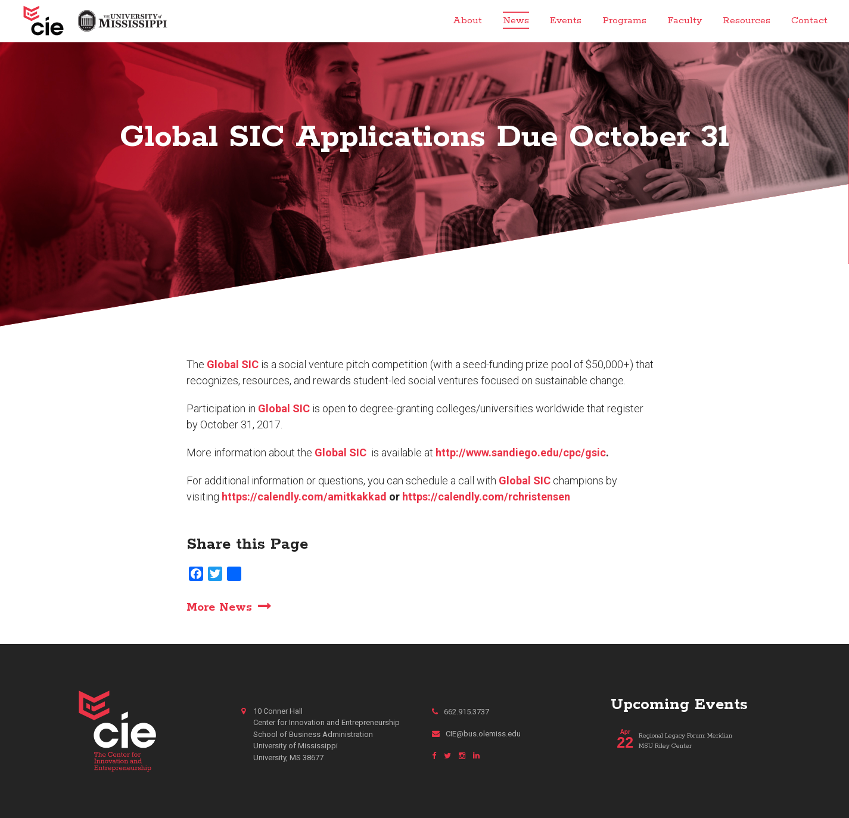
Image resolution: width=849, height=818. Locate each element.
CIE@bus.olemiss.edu (476, 733)
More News (219, 607)
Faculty (684, 20)
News (516, 20)
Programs (624, 20)
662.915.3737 (460, 711)
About (467, 20)
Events (565, 20)
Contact (809, 20)
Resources (746, 20)
